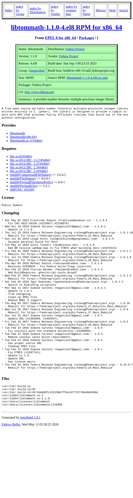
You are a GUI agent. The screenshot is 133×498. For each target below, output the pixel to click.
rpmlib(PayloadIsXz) (24, 188)
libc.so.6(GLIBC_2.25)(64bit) (29, 166)
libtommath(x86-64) (23, 139)
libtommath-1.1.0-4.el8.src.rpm (87, 77)
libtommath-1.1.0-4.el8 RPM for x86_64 (66, 27)
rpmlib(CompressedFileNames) (30, 177)
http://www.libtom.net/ (40, 92)
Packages (86, 38)
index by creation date (71, 10)
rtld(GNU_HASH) (22, 192)
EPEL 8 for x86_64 (60, 38)
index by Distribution (37, 10)
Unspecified (36, 70)
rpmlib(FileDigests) (23, 181)
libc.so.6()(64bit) (21, 159)
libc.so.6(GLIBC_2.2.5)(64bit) (30, 162)
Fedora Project (75, 49)
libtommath (17, 135)
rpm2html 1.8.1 (30, 456)
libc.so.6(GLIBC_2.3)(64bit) (29, 170)
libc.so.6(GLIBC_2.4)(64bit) (29, 173)
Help (112, 10)
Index (8, 10)
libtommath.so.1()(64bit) (26, 143)
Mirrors (101, 10)
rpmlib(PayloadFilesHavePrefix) (31, 184)
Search (123, 10)
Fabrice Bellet (11, 463)
